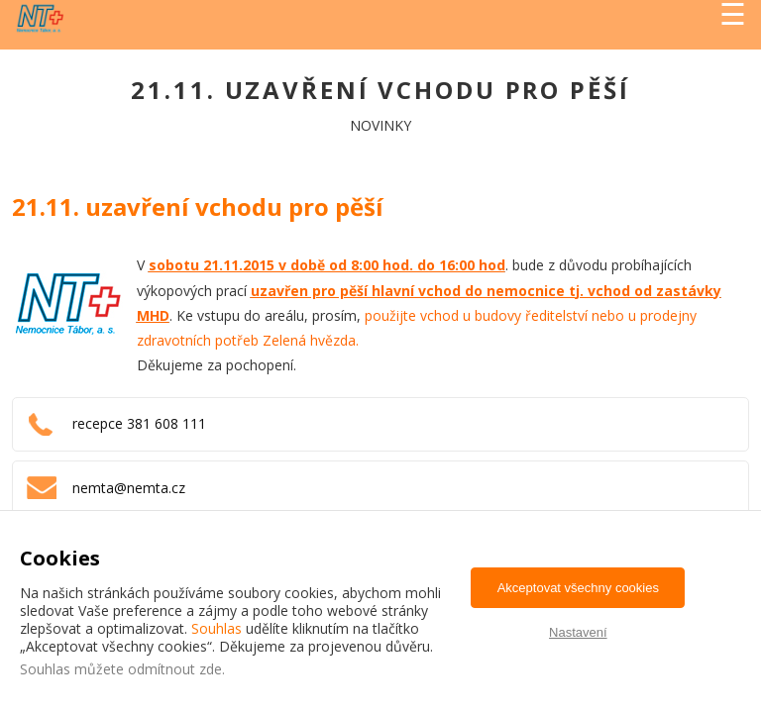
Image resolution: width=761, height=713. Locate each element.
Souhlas (216, 628)
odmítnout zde (175, 669)
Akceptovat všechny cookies (578, 587)
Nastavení (578, 632)
